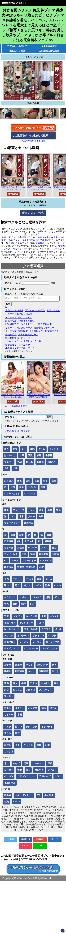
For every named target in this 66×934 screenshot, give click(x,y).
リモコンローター (26, 777)
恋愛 (41, 568)
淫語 (43, 709)
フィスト (8, 697)
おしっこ (17, 691)
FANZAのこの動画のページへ (30, 127)
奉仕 (56, 684)
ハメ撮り (45, 684)
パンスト (54, 617)
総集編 (7, 796)
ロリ (23, 450)
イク (17, 746)
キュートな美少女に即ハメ (18, 328)
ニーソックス (52, 643)
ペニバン (8, 777)
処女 (17, 586)
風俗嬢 (48, 542)
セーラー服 (31, 617)
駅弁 (54, 666)
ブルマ (40, 624)
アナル (33, 684)
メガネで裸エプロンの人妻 (18, 315)
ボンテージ (23, 636)
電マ (6, 764)
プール (31, 517)
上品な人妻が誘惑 (14, 311)
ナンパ (29, 580)
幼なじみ (8, 568)
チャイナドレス (12, 649)
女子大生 (29, 542)
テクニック (31, 727)
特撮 (6, 802)
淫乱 (30, 456)
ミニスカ (46, 630)
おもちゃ (39, 771)
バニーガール (31, 649)
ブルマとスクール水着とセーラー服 (23, 342)
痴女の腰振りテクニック (17, 346)
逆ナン (27, 586)
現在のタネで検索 (33, 212)
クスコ (58, 777)
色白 (19, 463)
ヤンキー (32, 549)
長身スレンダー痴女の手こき (44, 332)
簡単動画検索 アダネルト (14, 3)
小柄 (15, 469)
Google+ (40, 840)
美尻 (21, 488)
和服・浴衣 (9, 624)
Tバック (52, 636)
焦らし (7, 734)
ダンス (57, 598)
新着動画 (39, 243)
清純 (32, 450)
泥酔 (48, 598)
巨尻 (13, 488)
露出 (6, 511)
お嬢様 (40, 463)
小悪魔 (48, 456)
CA (5, 561)
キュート (8, 463)
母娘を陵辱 (11, 335)
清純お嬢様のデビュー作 (17, 339)
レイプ (38, 586)
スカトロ (30, 691)
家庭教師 (43, 555)
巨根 (50, 764)
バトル (57, 586)
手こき (55, 672)
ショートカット (12, 494)
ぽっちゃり (9, 456)
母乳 (6, 605)
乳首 (45, 482)
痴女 (15, 684)
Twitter (10, 840)
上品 (22, 456)
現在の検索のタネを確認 (33, 141)
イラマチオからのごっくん (18, 318)
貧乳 (37, 482)
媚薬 (19, 771)
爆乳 (19, 482)
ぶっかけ (8, 752)
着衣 (28, 771)
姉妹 (49, 536)
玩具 (26, 764)
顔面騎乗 (19, 672)
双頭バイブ (45, 777)
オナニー (19, 709)
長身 (6, 469)
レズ (32, 605)
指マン (18, 727)
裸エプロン (9, 643)
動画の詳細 (33, 103)
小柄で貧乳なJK (44, 325)
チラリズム (9, 598)
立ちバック (42, 666)
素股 (17, 734)
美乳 (54, 482)
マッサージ (18, 511)
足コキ (53, 709)
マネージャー (29, 561)
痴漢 (32, 555)
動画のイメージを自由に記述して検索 (28, 240)
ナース (15, 561)
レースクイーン (12, 630)
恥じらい (52, 463)
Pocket (25, 846)
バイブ (16, 764)
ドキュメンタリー (24, 796)
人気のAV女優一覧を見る (17, 432)
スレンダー (55, 450)
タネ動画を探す (49, 46)
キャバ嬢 (8, 549)
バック (29, 666)
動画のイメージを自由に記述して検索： (25, 294)
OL (19, 542)
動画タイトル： (13, 283)
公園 (41, 517)
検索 (53, 283)
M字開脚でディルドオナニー (19, 325)
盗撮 (47, 586)
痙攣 (39, 746)
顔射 (47, 746)
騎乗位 (18, 666)
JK (39, 542)
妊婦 (15, 605)
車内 (50, 511)
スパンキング (46, 691)
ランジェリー (26, 624)
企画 (6, 580)
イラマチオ (47, 727)
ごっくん (28, 746)
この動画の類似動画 (49, 51)
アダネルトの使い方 (17, 46)
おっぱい (8, 482)
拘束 (23, 684)
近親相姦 (8, 542)
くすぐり (8, 715)
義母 (13, 536)
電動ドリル (9, 784)
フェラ (7, 727)
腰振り (7, 672)
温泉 (41, 511)
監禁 (58, 511)
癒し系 (29, 463)
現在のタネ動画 (17, 51)
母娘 (21, 536)
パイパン (32, 488)
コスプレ (17, 617)
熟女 (15, 450)
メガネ (58, 630)
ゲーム (48, 580)
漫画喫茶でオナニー (44, 328)
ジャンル (19, 252)
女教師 (55, 555)
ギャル (42, 450)
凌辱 (6, 684)
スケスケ (8, 636)
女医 (24, 555)
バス (13, 517)
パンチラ (37, 598)
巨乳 (28, 482)
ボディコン (38, 636)
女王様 (20, 549)
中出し (7, 709)
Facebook (25, 840)
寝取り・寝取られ (26, 568)
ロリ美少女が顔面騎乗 (16, 332)
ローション (38, 764)
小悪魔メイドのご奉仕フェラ (20, 349)
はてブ (54, 840)
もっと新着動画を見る (16, 407)
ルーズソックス (49, 649)
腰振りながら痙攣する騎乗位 (20, 322)
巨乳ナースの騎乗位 (35, 311)
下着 (6, 617)
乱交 (6, 691)
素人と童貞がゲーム (28, 335)
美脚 (43, 488)
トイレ (31, 511)
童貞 (39, 580)
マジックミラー (12, 524)
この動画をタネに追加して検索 (30, 135)
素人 (6, 450)
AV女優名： (11, 418)
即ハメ (7, 586)
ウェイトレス (11, 555)
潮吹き (7, 746)
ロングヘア (29, 494)
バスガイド (45, 561)
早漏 (19, 715)
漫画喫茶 (28, 524)
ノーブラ (37, 643)
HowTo (16, 802)
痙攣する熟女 (53, 311)
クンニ (31, 672)
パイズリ (32, 709)
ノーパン (24, 643)
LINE (40, 846)
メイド (44, 549)
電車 (21, 517)
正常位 (7, 666)
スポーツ (24, 598)
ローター (8, 771)
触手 (23, 605)
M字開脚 (43, 672)
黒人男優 (48, 796)
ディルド (52, 771)
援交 (54, 549)
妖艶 (39, 456)
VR (38, 796)
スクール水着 (31, 630)
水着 (43, 617)
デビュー (17, 580)
